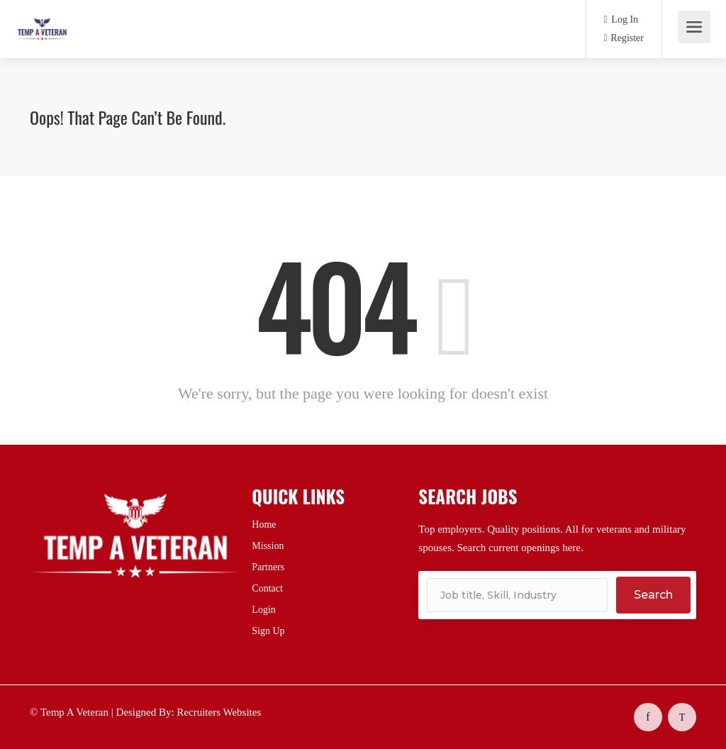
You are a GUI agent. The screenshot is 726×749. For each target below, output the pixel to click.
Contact (267, 588)
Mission (268, 545)
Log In (621, 19)
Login (263, 609)
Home (264, 524)
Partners (268, 567)
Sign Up (268, 631)
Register (624, 38)
